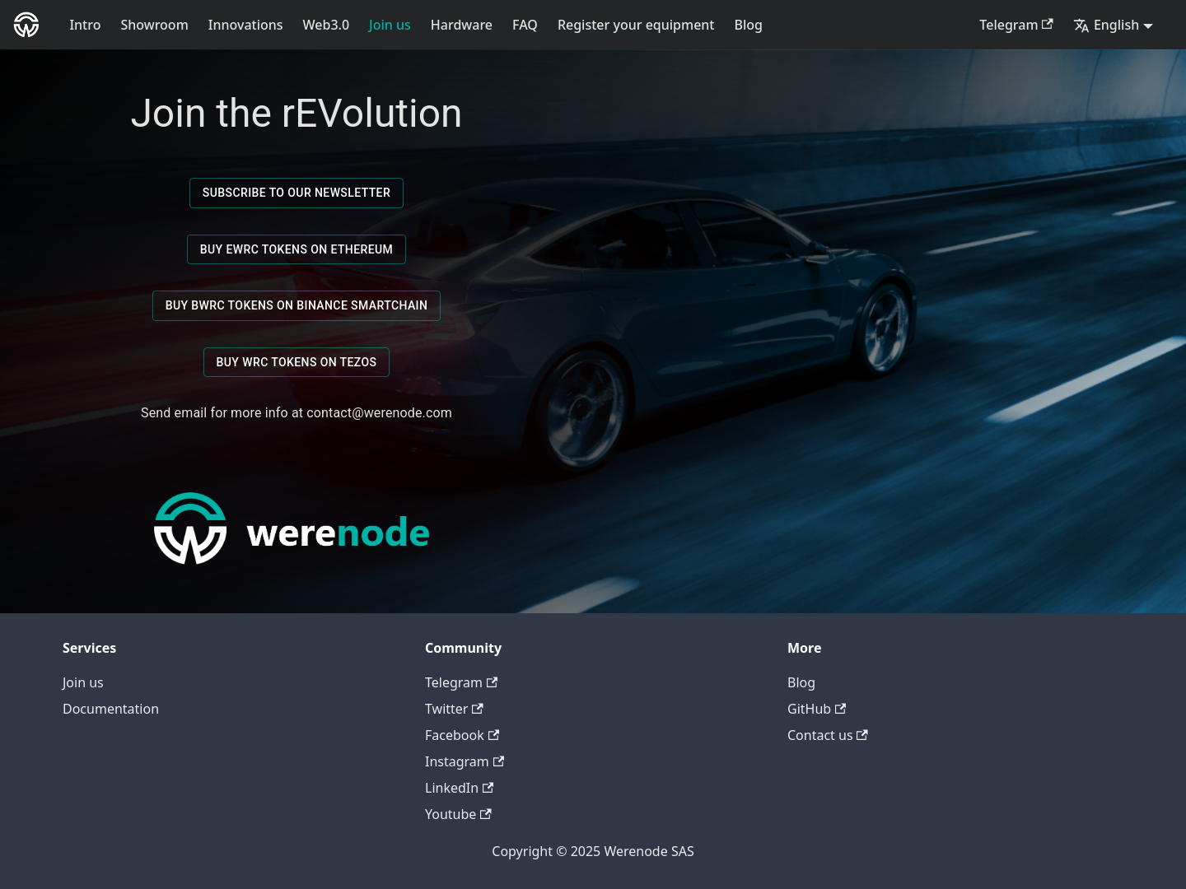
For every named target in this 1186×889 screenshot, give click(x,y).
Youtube (458, 814)
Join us (390, 25)
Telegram (1016, 25)
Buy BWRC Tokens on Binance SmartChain (297, 305)
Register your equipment (636, 25)
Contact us (827, 735)
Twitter (454, 709)
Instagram (464, 761)
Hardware (462, 25)
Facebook (462, 735)
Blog (749, 25)
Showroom (154, 25)
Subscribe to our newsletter (296, 193)
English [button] (1106, 25)
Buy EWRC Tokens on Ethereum (296, 249)
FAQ (525, 25)
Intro (84, 25)
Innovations (245, 25)
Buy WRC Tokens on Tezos (297, 362)
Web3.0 (326, 25)
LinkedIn (459, 788)
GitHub (816, 709)
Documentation (111, 709)
